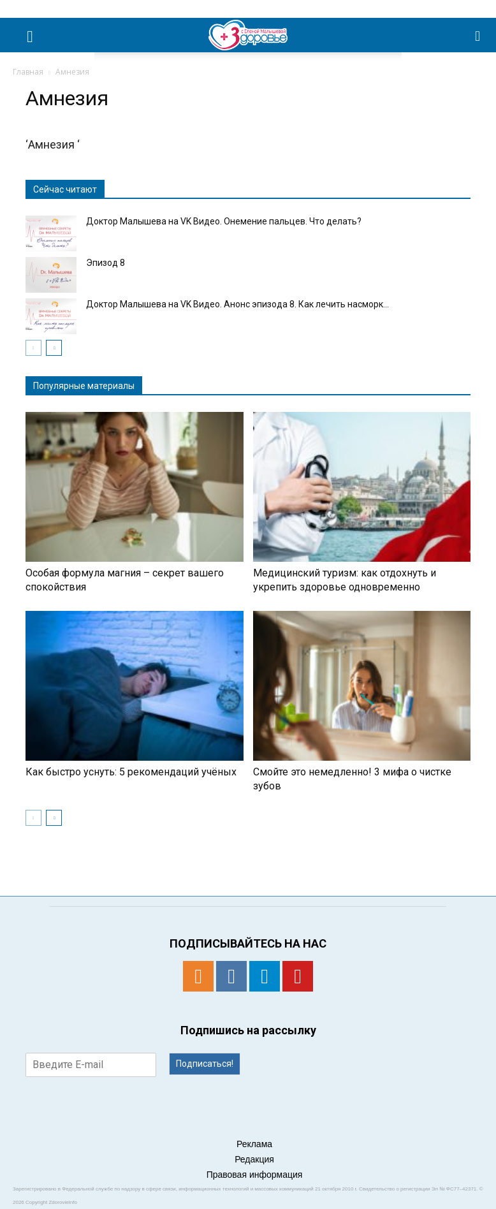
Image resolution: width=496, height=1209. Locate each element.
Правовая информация (255, 1174)
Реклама (254, 1144)
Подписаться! (204, 1064)
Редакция (254, 1159)
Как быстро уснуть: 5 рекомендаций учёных (131, 772)
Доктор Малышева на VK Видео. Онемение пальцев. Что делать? (224, 221)
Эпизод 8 (105, 263)
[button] (478, 35)
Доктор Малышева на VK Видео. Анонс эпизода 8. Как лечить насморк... (237, 304)
